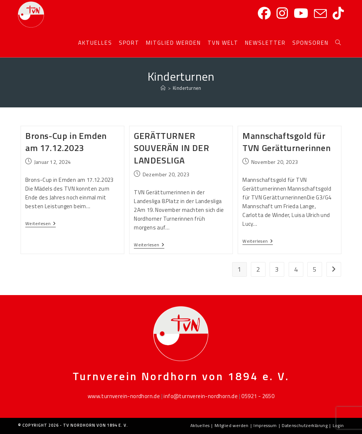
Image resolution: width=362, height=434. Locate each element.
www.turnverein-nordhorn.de (124, 396)
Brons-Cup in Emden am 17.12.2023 (66, 142)
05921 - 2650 (257, 396)
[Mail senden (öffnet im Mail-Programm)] (320, 14)
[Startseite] (163, 88)
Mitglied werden (232, 425)
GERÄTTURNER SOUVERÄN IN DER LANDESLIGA (171, 148)
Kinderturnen (187, 88)
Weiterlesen (40, 224)
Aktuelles (200, 425)
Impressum (265, 425)
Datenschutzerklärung (305, 425)
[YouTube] (301, 13)
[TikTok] (338, 13)
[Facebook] (264, 13)
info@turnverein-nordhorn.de (201, 396)
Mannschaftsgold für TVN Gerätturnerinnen (286, 142)
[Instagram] (282, 13)
